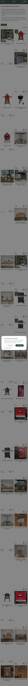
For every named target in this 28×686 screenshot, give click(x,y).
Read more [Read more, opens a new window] (18, 342)
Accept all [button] (19, 345)
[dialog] (14, 343)
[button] (7, 348)
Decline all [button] (10, 345)
